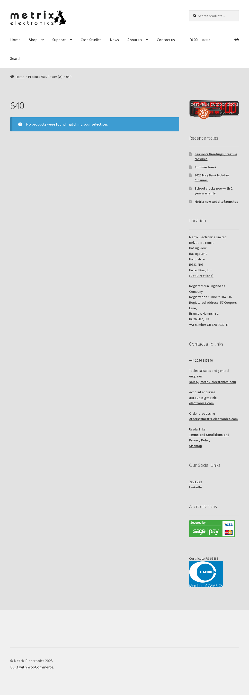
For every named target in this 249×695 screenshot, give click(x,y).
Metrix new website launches (216, 201)
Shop (33, 39)
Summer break (205, 167)
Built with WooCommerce (31, 667)
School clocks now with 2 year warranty (213, 190)
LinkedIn (195, 487)
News (114, 39)
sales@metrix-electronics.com (212, 382)
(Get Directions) (201, 276)
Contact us (166, 39)
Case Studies (91, 39)
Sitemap (195, 446)
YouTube (195, 481)
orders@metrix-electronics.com (213, 419)
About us (134, 39)
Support (59, 39)
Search (15, 58)
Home (15, 39)
